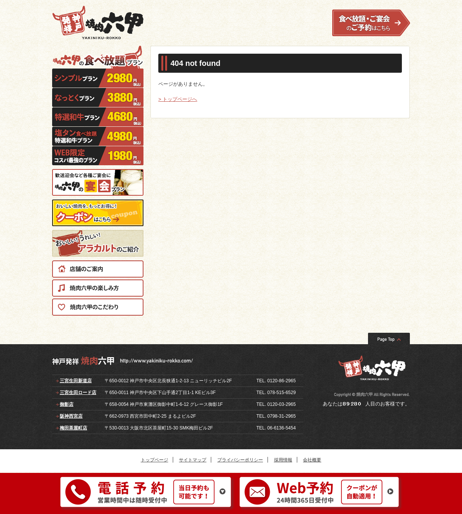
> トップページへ (177, 99)
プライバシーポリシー (240, 460)
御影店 (66, 404)
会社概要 (312, 460)
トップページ (154, 460)
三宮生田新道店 (76, 380)
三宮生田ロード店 (78, 392)
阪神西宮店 (71, 416)
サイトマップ (192, 460)
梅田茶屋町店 (73, 428)
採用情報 (283, 460)
